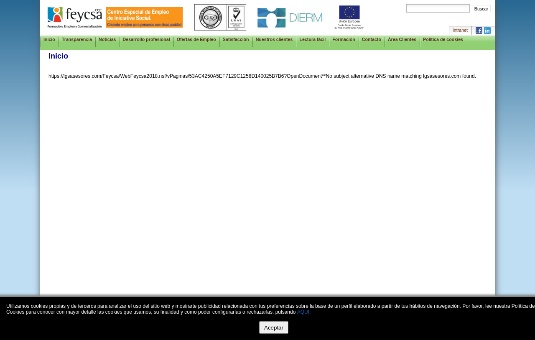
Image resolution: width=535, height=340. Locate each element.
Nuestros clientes (274, 39)
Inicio (49, 39)
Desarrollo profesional (146, 39)
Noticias (107, 39)
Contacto (371, 39)
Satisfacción (236, 39)
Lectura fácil (312, 39)
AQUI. (304, 312)
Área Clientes (402, 39)
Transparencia (77, 39)
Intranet (460, 30)
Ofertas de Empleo (196, 39)
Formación (343, 39)
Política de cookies (443, 39)
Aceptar (273, 328)
